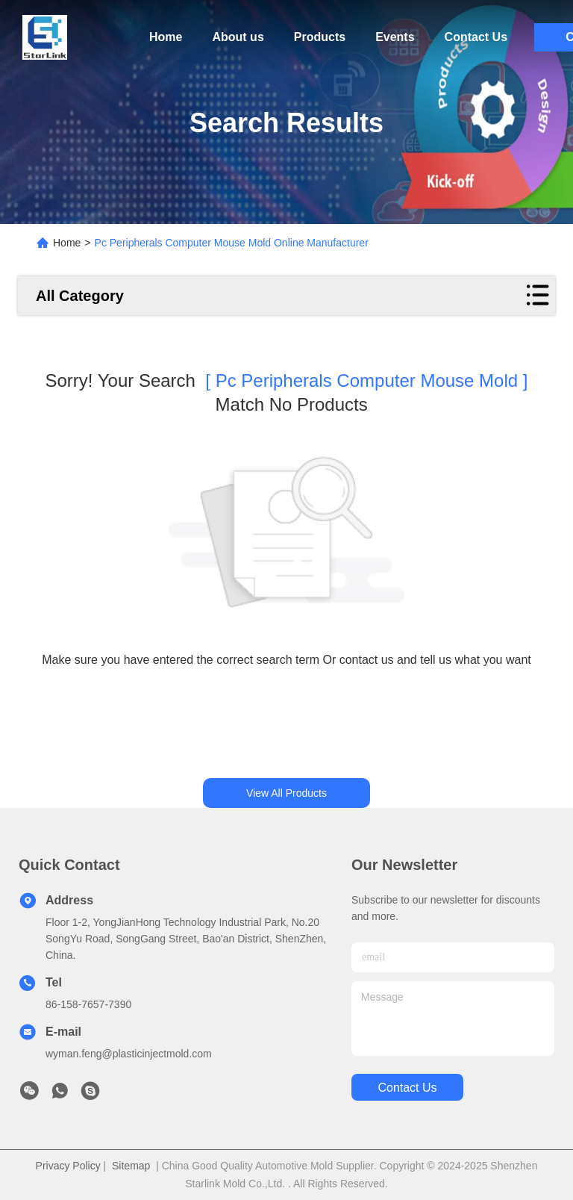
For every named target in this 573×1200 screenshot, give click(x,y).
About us (237, 37)
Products (319, 37)
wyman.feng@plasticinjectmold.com (129, 1054)
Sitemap (131, 1166)
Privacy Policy (68, 1166)
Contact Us (476, 37)
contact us (407, 1087)
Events (394, 37)
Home (165, 37)
